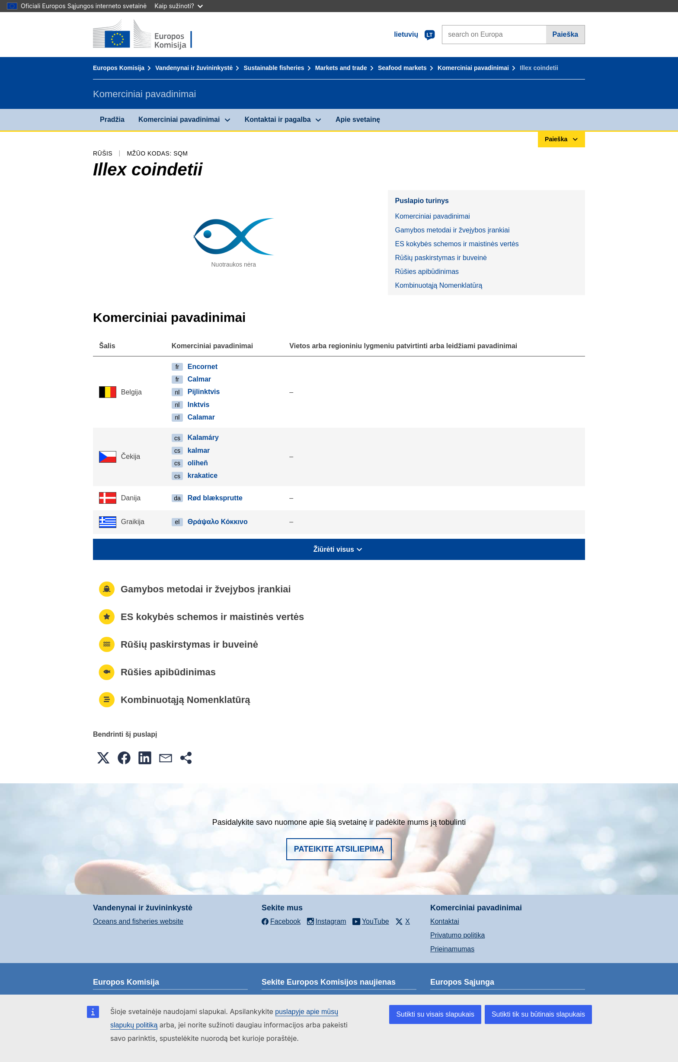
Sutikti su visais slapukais (435, 1014)
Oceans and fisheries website (138, 921)
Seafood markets (402, 67)
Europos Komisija (118, 67)
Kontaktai (444, 921)
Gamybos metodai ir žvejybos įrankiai (452, 230)
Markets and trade (341, 67)
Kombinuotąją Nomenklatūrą (438, 285)
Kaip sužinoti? (178, 6)
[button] (103, 757)
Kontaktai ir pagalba (278, 119)
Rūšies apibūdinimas (427, 271)
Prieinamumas (452, 949)
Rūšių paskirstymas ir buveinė (441, 257)
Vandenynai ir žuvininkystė (194, 67)
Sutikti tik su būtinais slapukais (538, 1014)
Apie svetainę (358, 119)
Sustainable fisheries (274, 67)
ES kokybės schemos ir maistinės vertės (456, 244)
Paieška (566, 34)
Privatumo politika (457, 935)
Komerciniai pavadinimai (473, 67)
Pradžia (112, 119)
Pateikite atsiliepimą (339, 849)
